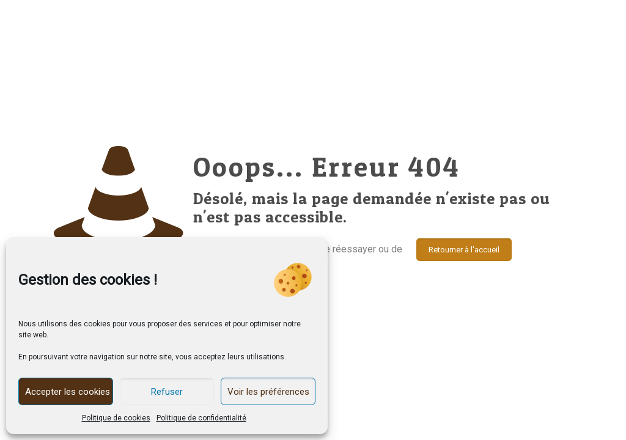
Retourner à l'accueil (464, 249)
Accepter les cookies (67, 391)
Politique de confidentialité (201, 418)
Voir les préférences (268, 391)
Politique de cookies (116, 418)
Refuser (167, 391)
